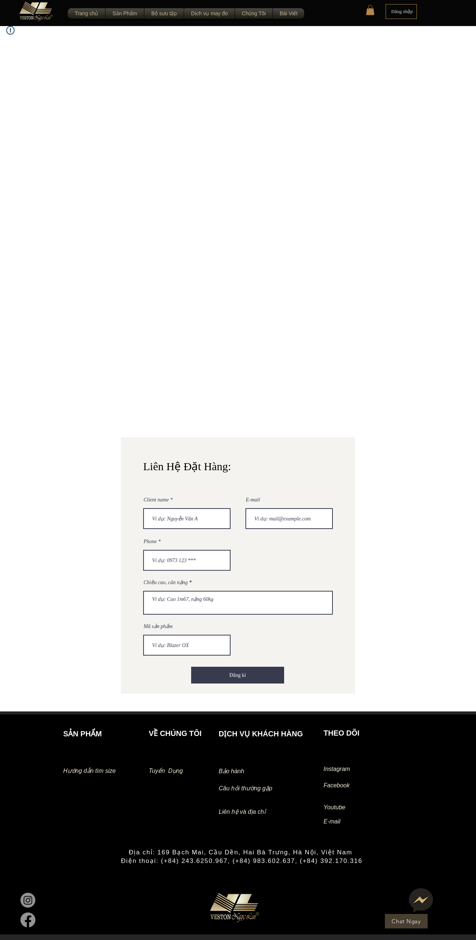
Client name (156, 500)
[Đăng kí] (237, 675)
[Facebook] (27, 919)
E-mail (253, 500)
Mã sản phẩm (158, 626)
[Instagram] (27, 900)
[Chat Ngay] (406, 921)
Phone (150, 541)
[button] (370, 10)
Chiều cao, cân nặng (166, 582)
